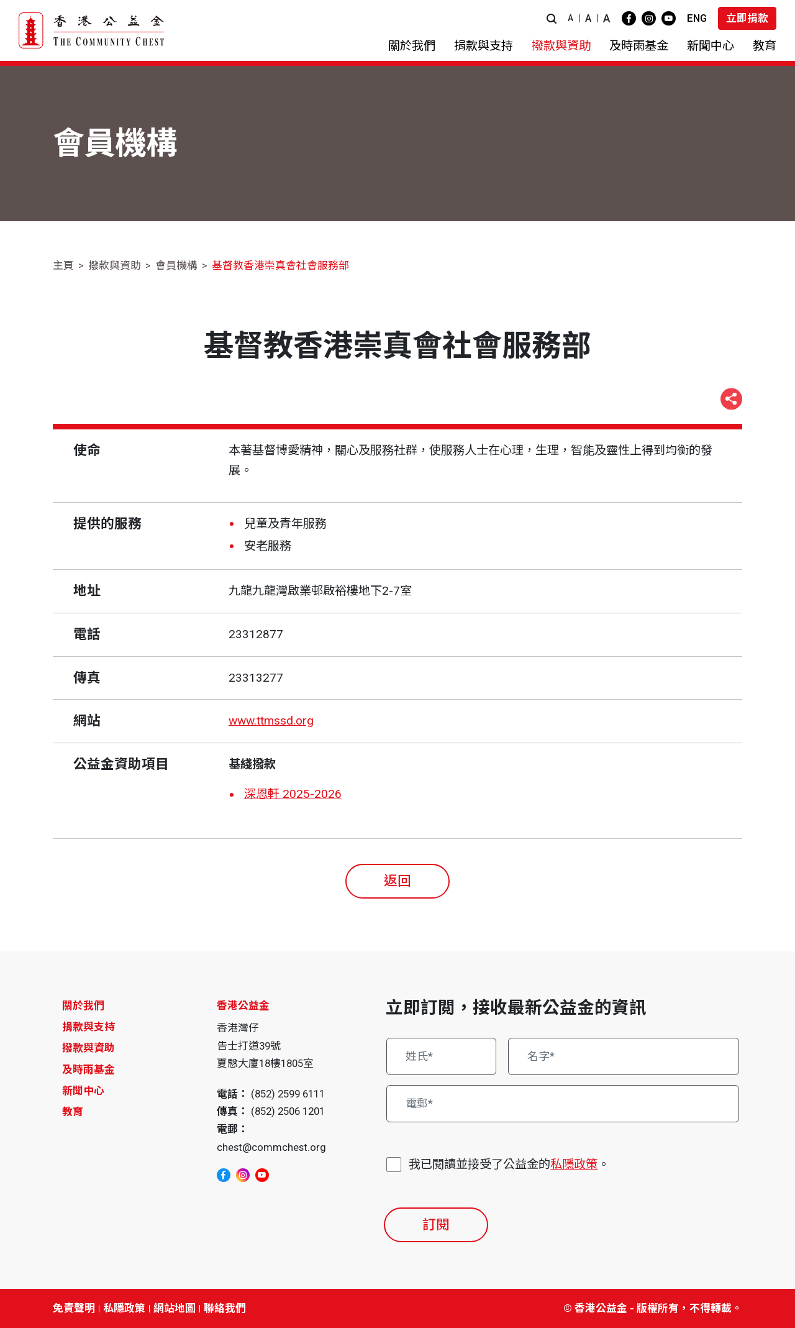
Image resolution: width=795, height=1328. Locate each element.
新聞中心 (83, 1090)
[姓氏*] (441, 1056)
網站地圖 (174, 1308)
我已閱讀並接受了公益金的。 (509, 1165)
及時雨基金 (88, 1069)
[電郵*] (562, 1103)
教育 (72, 1112)
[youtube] (668, 18)
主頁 (63, 265)
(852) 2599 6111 (288, 1094)
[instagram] (649, 18)
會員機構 (176, 265)
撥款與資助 (114, 265)
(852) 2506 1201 (288, 1111)
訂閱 (436, 1224)
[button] (551, 18)
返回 (397, 881)
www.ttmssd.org (271, 720)
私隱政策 (573, 1164)
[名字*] (623, 1056)
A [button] (570, 18)
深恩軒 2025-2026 (293, 794)
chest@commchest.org (271, 1147)
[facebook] (629, 18)
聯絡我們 (225, 1308)
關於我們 (83, 1005)
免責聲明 (74, 1308)
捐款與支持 (88, 1026)
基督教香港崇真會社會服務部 (280, 265)
